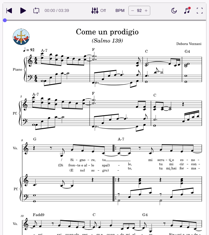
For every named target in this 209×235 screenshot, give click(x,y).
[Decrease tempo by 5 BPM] (132, 10)
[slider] (5, 20)
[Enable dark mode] (174, 10)
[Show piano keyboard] (186, 10)
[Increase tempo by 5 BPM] (146, 10)
